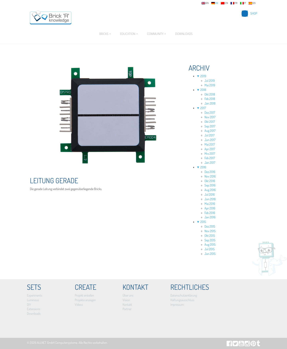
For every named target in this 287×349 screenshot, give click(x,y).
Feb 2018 (209, 99)
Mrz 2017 (209, 154)
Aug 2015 (210, 244)
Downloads (184, 34)
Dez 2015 (209, 226)
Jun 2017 (209, 140)
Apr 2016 (209, 208)
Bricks (105, 34)
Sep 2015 (209, 240)
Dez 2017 (209, 112)
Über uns (128, 295)
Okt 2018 (209, 94)
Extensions (33, 309)
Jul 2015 (209, 249)
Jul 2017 (209, 135)
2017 (203, 108)
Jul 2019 (209, 81)
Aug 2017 (209, 131)
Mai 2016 (209, 204)
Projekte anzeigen (85, 300)
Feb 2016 (209, 213)
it (243, 3)
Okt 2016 (209, 181)
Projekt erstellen (84, 295)
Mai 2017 (209, 144)
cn (224, 3)
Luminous (33, 300)
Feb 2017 (209, 158)
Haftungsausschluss (182, 300)
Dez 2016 (209, 172)
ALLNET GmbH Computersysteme (57, 343)
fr (234, 3)
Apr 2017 (209, 149)
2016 (203, 167)
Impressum (177, 305)
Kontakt (127, 305)
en (204, 3)
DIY (29, 305)
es (252, 3)
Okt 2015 (209, 236)
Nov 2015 (210, 231)
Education (129, 34)
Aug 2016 (210, 190)
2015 (203, 222)
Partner (127, 309)
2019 (203, 76)
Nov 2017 (209, 117)
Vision (126, 300)
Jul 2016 (209, 194)
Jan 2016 (209, 217)
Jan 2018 (209, 103)
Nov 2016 (210, 176)
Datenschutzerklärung (183, 295)
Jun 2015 (210, 254)
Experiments (34, 295)
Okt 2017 (209, 122)
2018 (203, 90)
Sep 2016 (209, 185)
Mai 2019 (209, 85)
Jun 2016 (210, 199)
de (214, 3)
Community (156, 34)
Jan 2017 (209, 163)
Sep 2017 (209, 126)
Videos (79, 305)
